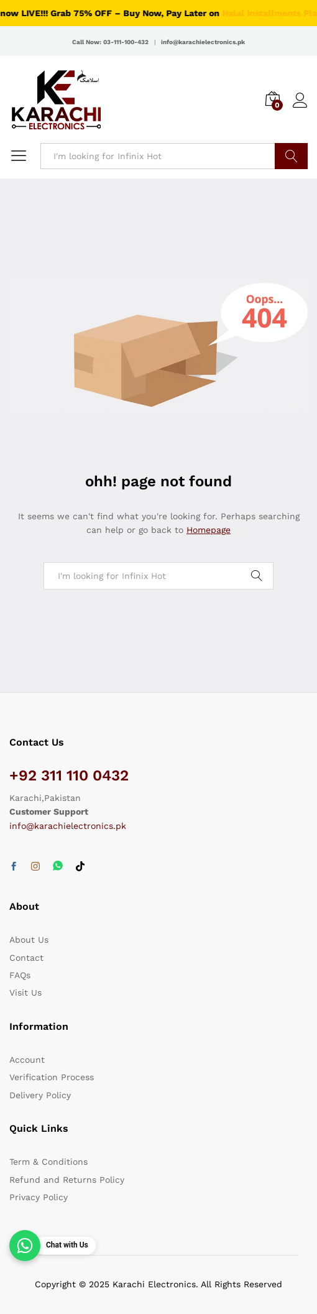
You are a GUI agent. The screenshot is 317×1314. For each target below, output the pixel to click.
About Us (28, 940)
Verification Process (51, 1077)
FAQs (19, 975)
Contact (26, 958)
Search (291, 156)
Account (27, 1060)
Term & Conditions (48, 1162)
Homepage (208, 530)
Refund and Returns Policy (66, 1180)
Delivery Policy (40, 1095)
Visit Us (25, 992)
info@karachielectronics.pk (67, 826)
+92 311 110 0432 (69, 775)
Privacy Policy (38, 1197)
